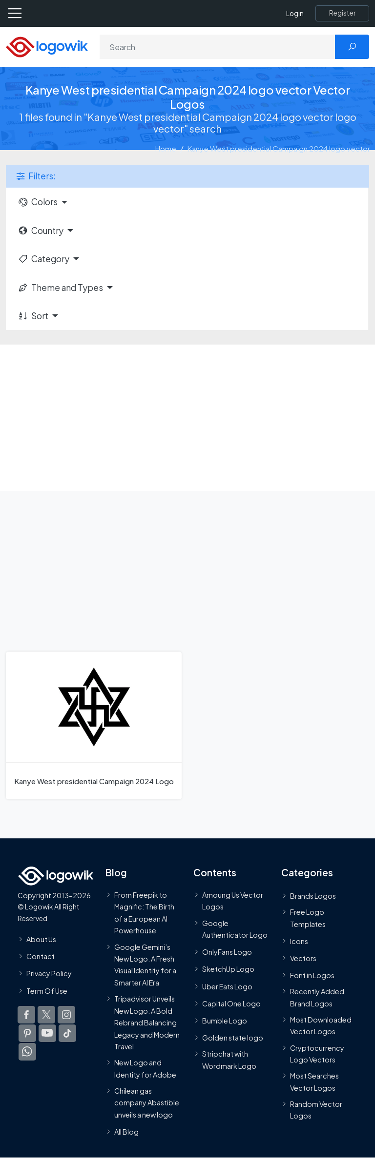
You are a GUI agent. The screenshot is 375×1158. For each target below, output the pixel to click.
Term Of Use (46, 990)
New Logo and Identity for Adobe (145, 1068)
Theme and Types (60, 287)
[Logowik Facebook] (26, 1014)
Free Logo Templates (308, 917)
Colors (38, 201)
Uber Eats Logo (227, 986)
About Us (41, 939)
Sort (33, 315)
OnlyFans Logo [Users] (227, 951)
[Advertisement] (187, 417)
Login (295, 13)
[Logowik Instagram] (66, 1014)
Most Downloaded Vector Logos (321, 1025)
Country (40, 230)
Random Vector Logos (316, 1110)
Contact (40, 956)
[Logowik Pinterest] (27, 1033)
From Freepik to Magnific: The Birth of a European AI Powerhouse (144, 912)
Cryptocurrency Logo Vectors (317, 1053)
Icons (299, 941)
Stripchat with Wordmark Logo (229, 1059)
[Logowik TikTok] (67, 1033)
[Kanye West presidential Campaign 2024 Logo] (94, 725)
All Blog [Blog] (126, 1131)
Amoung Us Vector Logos (232, 900)
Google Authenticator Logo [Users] (235, 928)
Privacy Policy (49, 973)
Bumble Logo (224, 1020)
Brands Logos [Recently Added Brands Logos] (313, 895)
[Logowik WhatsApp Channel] (27, 1051)
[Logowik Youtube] (47, 1033)
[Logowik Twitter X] (46, 1014)
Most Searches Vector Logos (314, 1081)
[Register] (342, 13)
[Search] (217, 47)
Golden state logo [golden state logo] (232, 1037)
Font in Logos (312, 975)
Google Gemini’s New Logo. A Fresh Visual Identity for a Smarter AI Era (145, 964)
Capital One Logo (231, 1003)
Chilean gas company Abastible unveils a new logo (146, 1102)
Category (43, 258)
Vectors (303, 958)
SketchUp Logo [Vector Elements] (228, 969)
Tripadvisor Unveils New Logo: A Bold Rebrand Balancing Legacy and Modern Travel (147, 1022)
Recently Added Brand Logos (317, 997)
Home (165, 148)
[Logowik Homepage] (47, 46)
